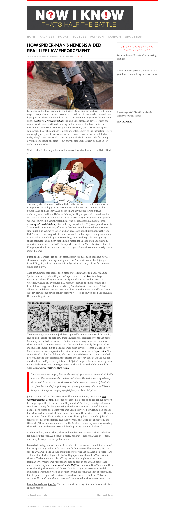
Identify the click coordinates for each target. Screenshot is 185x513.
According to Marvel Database (41, 224)
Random (114, 36)
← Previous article (37, 495)
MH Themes (77, 506)
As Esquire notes (98, 351)
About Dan (133, 36)
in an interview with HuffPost (66, 465)
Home (31, 36)
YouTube (79, 36)
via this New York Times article (49, 121)
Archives (47, 36)
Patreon (97, 36)
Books (63, 36)
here (89, 276)
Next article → (105, 495)
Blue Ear (52, 484)
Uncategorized (69, 56)
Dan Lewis (53, 56)
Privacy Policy (124, 122)
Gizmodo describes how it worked (54, 368)
